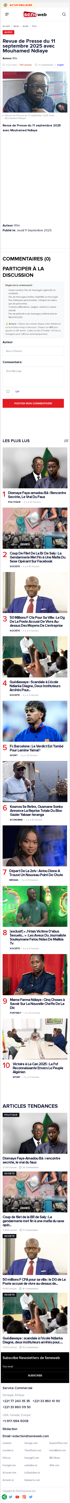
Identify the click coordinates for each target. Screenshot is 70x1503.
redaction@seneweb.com (30, 1436)
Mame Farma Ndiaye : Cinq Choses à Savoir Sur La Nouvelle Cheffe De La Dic (37, 1004)
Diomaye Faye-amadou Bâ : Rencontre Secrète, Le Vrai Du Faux (37, 495)
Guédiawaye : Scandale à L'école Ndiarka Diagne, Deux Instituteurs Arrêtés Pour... (35, 686)
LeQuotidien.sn (32, 1472)
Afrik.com (54, 1465)
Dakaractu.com (32, 1480)
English (60, 65)
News (16, 26)
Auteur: (33, 348)
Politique (14, 502)
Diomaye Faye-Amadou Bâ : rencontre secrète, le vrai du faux (31, 1161)
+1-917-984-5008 (15, 1421)
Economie (16, 819)
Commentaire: (33, 378)
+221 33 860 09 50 (17, 1407)
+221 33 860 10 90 (46, 1401)
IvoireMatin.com (57, 1450)
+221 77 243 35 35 (16, 1401)
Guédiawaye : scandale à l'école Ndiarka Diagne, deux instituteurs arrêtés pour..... (33, 1340)
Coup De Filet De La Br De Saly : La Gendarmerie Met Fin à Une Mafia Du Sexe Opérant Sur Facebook (37, 557)
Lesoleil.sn (8, 1450)
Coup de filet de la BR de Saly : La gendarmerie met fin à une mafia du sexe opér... (33, 1221)
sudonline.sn (30, 1465)
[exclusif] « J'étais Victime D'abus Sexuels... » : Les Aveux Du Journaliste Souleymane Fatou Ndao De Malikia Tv (38, 937)
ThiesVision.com (32, 1450)
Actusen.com (9, 1472)
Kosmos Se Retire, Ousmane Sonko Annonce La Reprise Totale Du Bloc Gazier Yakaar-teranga (36, 811)
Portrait (15, 1012)
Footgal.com (9, 1465)
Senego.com (30, 1443)
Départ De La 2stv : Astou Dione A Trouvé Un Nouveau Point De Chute (36, 873)
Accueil (6, 26)
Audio (25, 26)
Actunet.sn (8, 1480)
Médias (13, 880)
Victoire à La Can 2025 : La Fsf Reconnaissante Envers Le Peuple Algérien (38, 1068)
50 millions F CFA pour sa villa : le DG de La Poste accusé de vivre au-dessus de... (34, 1282)
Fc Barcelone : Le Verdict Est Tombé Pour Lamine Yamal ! (36, 748)
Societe (15, 566)
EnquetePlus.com (58, 1443)
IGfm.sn (6, 1458)
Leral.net (7, 1443)
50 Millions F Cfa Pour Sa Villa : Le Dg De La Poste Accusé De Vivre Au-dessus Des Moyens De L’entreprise (37, 622)
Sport (14, 755)
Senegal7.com (31, 1458)
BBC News (54, 1458)
